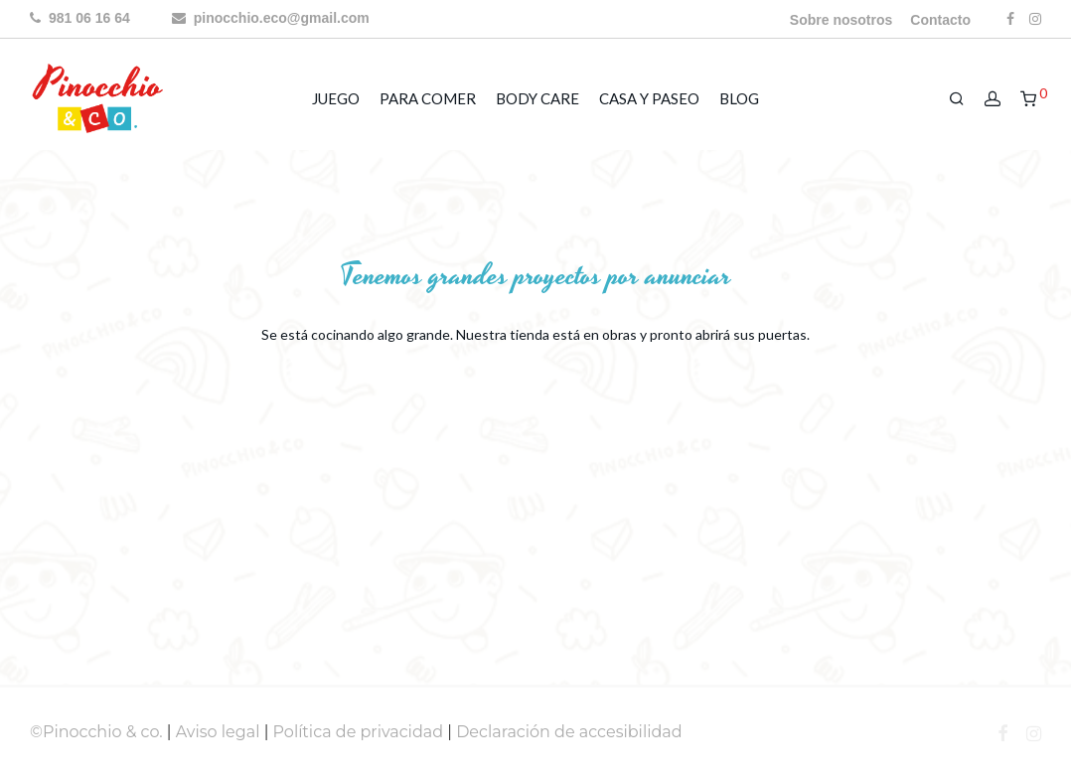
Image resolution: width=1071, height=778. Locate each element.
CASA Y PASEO (649, 98)
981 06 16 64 (80, 18)
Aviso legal (218, 731)
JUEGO (336, 98)
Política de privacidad (358, 731)
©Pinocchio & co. (96, 731)
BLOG (739, 98)
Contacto (940, 20)
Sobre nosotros (841, 20)
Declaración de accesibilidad (569, 731)
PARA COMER (428, 98)
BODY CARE (537, 98)
